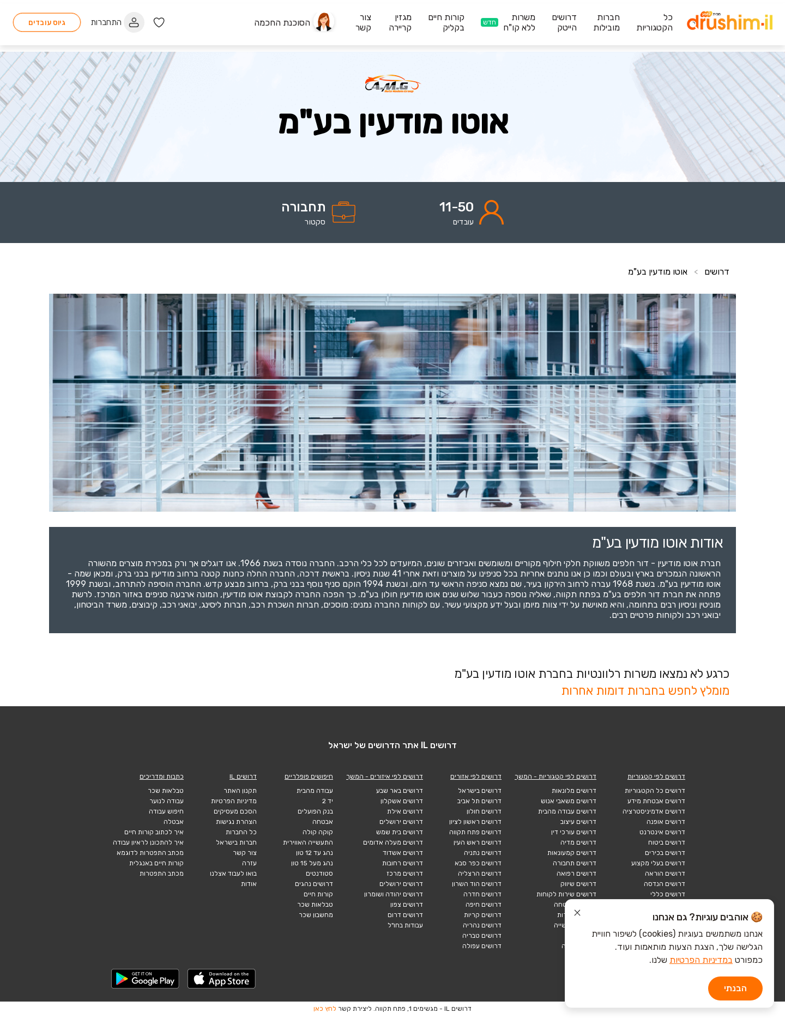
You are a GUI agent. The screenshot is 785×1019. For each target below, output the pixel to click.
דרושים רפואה (576, 873)
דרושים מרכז (405, 873)
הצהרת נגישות (236, 822)
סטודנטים (319, 873)
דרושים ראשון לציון (475, 822)
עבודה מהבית (315, 790)
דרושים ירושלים (401, 822)
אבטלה (174, 822)
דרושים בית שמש (399, 832)
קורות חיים (318, 894)
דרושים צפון (406, 904)
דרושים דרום (405, 915)
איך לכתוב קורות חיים (154, 832)
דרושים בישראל (480, 790)
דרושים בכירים (665, 853)
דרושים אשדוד (403, 853)
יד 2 (327, 801)
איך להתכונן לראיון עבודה (148, 842)
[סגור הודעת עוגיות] (577, 914)
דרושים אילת (405, 811)
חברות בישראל (236, 842)
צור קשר (245, 853)
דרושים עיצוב (578, 822)
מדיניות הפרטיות (234, 801)
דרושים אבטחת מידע (656, 801)
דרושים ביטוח (666, 842)
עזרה (249, 863)
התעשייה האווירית (308, 842)
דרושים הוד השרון (477, 884)
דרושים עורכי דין (573, 832)
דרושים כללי (667, 894)
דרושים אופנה (666, 822)
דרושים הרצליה (480, 873)
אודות (249, 884)
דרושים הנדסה (664, 884)
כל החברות (241, 832)
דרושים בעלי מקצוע (658, 863)
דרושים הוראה (665, 873)
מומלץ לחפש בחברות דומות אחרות (645, 690)
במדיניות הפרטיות (701, 960)
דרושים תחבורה (574, 863)
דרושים (716, 271)
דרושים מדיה (578, 842)
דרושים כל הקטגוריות (655, 790)
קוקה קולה (318, 832)
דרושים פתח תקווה (475, 832)
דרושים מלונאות (574, 790)
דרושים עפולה (482, 946)
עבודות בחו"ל (405, 925)
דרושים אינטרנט (662, 832)
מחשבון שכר (316, 915)
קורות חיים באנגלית (156, 863)
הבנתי (735, 988)
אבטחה (322, 822)
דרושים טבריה (482, 935)
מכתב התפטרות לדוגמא (150, 853)
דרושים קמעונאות (571, 853)
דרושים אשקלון (402, 801)
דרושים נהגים (314, 884)
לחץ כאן (324, 1008)
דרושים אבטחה (575, 904)
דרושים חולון (484, 811)
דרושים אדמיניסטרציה (654, 811)
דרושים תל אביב (479, 801)
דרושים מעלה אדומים (393, 842)
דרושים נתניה (483, 853)
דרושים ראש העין (478, 842)
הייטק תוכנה (578, 946)
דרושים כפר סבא (478, 863)
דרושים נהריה (482, 925)
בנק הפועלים (315, 811)
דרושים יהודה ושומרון (393, 894)
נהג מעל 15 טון (312, 863)
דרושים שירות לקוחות (566, 894)
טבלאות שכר (315, 904)
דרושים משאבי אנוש (568, 801)
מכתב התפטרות (162, 873)
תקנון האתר (240, 790)
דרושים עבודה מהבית (567, 811)
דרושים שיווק (578, 884)
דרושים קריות (483, 915)
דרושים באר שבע (399, 790)
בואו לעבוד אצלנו (233, 873)
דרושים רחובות (402, 863)
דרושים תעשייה (575, 925)
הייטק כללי (580, 935)
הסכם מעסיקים (235, 811)
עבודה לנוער (166, 801)
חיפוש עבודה (166, 811)
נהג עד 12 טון (314, 853)
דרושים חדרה (482, 894)
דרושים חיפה (484, 904)
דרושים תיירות (576, 915)
